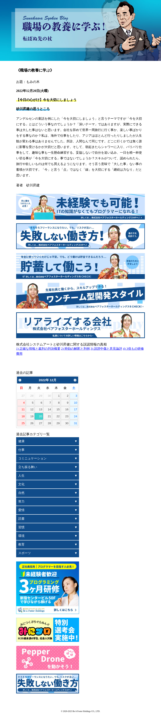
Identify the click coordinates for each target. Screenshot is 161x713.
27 (40, 423)
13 (40, 409)
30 (66, 423)
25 (23, 423)
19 (31, 416)
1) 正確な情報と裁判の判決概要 (38, 348)
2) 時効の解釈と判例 (75, 348)
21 (49, 416)
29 (58, 423)
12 (31, 409)
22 (58, 416)
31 (75, 423)
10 (75, 402)
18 (23, 416)
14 (49, 409)
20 (40, 416)
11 (23, 409)
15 (58, 409)
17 (75, 409)
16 (66, 409)
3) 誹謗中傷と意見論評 (106, 348)
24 (75, 416)
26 (31, 423)
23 (66, 416)
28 (49, 423)
